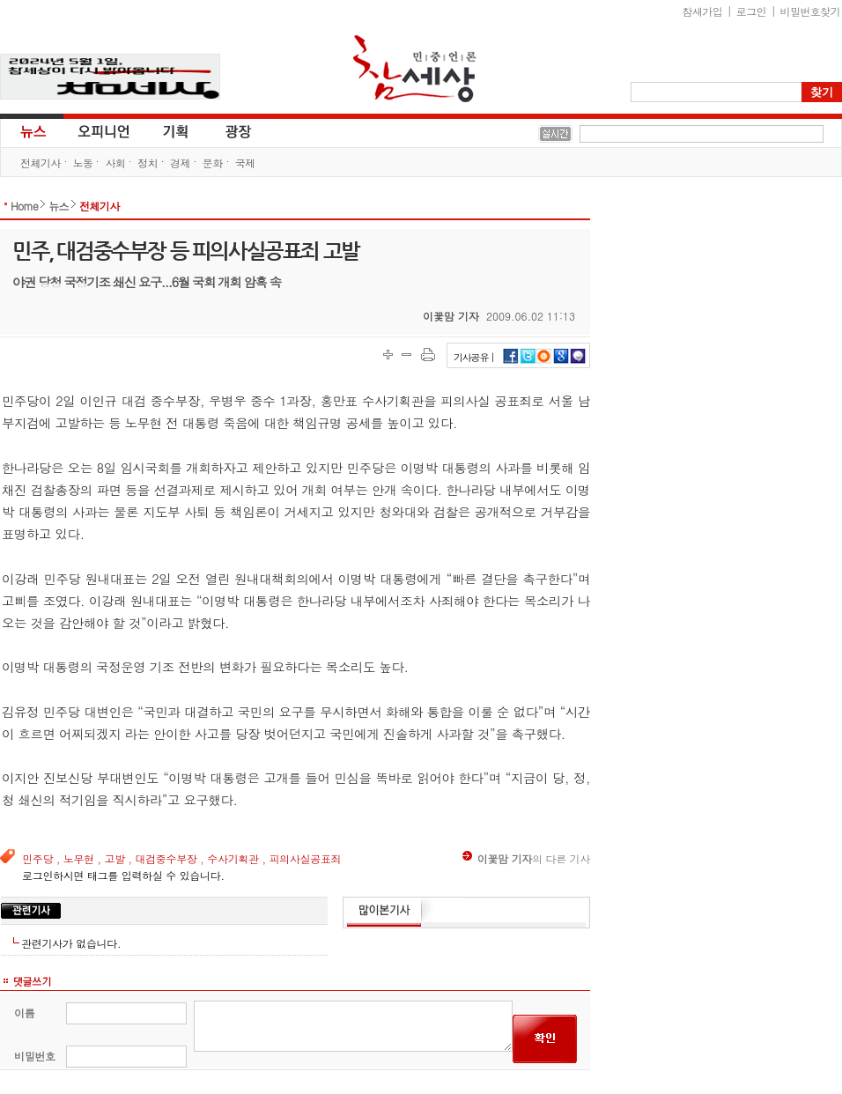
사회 (115, 162)
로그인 (751, 11)
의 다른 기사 (526, 858)
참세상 (414, 68)
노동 (83, 162)
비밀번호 (34, 1055)
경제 (180, 162)
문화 (213, 162)
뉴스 (31, 130)
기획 (176, 130)
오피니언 (104, 130)
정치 (147, 162)
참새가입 (703, 11)
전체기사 (40, 162)
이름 (24, 1012)
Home (24, 205)
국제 (245, 162)
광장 (226, 130)
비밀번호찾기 (810, 11)
